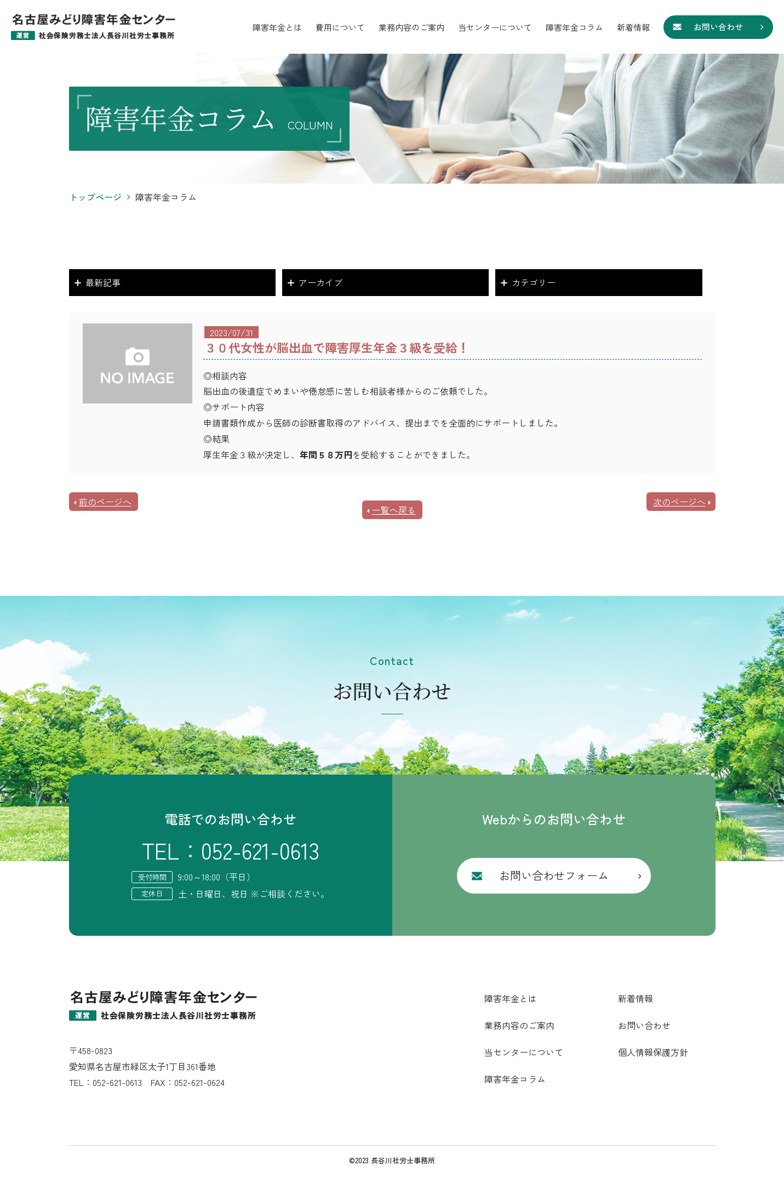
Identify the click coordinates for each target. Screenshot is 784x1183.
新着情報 (633, 27)
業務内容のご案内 (411, 27)
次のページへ (679, 501)
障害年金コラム (574, 27)
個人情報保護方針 (653, 1052)
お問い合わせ (718, 26)
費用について (340, 27)
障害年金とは (277, 27)
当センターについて (495, 27)
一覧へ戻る (394, 509)
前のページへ (105, 501)
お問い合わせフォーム (554, 875)
